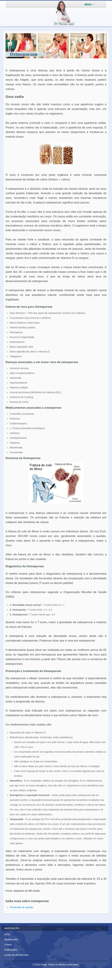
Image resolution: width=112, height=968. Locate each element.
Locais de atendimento (16, 955)
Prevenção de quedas (21, 907)
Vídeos (8, 944)
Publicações (10, 949)
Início (7, 934)
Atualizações (11, 939)
